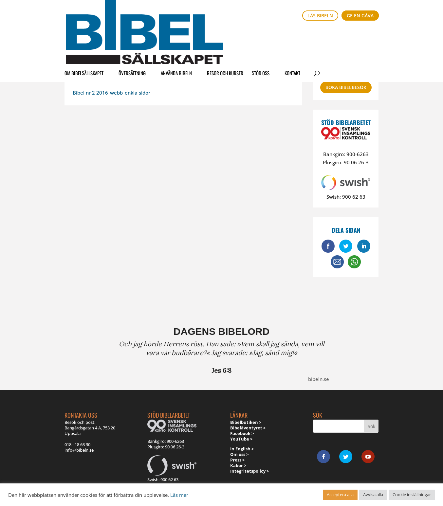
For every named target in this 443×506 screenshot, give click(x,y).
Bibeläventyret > (248, 428)
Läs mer (179, 495)
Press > (237, 460)
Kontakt (292, 34)
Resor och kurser (225, 34)
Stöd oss (260, 34)
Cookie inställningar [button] (412, 494)
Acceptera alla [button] (340, 494)
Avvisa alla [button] (373, 494)
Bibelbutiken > (245, 422)
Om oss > (239, 454)
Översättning (132, 34)
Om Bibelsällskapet (84, 34)
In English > (242, 449)
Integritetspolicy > (249, 471)
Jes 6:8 (221, 370)
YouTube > (241, 439)
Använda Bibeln (176, 34)
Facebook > (242, 433)
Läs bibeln (320, 15)
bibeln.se (318, 379)
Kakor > (238, 465)
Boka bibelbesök (345, 87)
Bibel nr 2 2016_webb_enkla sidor (111, 92)
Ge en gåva (360, 15)
